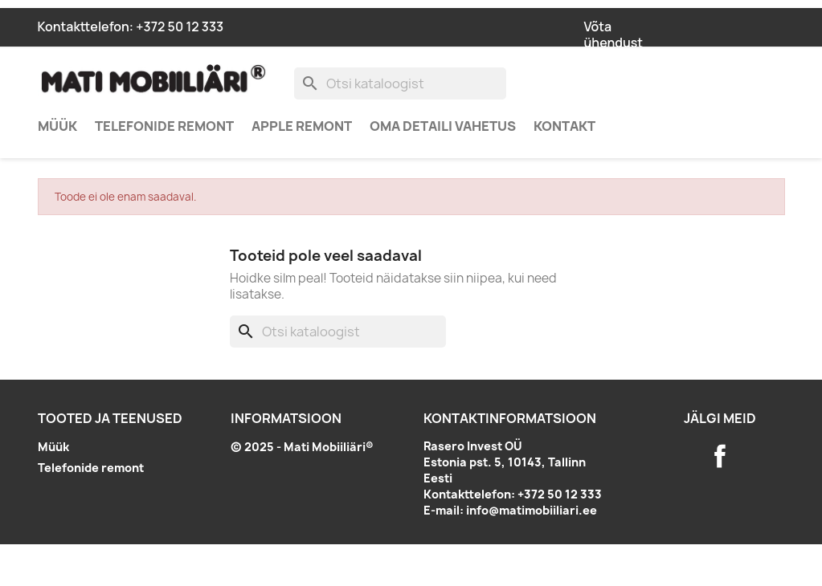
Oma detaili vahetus (443, 126)
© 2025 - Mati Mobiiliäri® (302, 446)
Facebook (720, 456)
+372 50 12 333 (179, 26)
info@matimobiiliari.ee (531, 510)
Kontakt (564, 126)
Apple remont (302, 126)
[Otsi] (400, 83)
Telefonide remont (164, 126)
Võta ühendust (614, 34)
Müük (57, 126)
